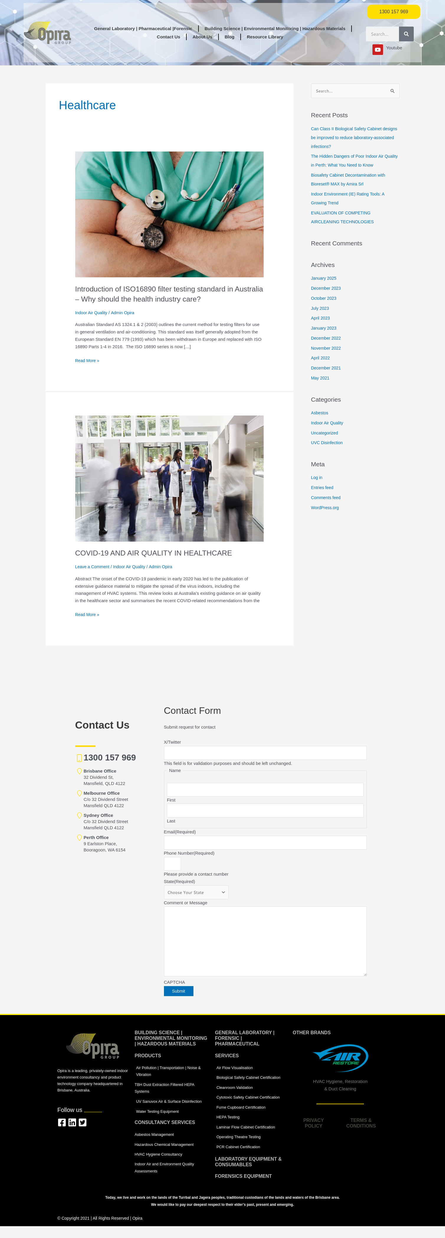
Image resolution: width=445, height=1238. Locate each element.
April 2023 (321, 318)
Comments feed (326, 497)
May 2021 (321, 378)
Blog (229, 36)
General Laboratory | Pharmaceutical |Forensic (143, 28)
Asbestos (320, 413)
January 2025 (324, 278)
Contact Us (168, 36)
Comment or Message (186, 906)
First (171, 801)
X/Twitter (172, 742)
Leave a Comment (93, 566)
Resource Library (265, 36)
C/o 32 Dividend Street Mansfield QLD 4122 (106, 799)
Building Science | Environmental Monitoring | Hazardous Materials (275, 28)
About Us (202, 36)
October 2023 (324, 298)
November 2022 (327, 348)
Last (171, 823)
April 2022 (321, 358)
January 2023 (324, 328)
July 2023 (320, 308)
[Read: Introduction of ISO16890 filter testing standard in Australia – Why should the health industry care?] (169, 213)
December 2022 (327, 338)
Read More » (88, 360)
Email (180, 834)
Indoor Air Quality (92, 312)
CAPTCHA (174, 990)
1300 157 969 (110, 757)
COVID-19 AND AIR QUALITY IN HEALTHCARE (158, 552)
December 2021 (327, 368)
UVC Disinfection (327, 443)
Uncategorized (325, 433)
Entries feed (323, 488)
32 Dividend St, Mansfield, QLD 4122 (104, 777)
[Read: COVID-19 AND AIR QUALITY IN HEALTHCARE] (169, 477)
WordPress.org (326, 507)
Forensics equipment (243, 1187)
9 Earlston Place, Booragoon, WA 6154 (105, 843)
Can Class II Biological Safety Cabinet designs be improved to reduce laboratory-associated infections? (352, 137)
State (179, 884)
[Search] (406, 34)
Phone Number (189, 856)
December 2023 (327, 288)
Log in (317, 477)
